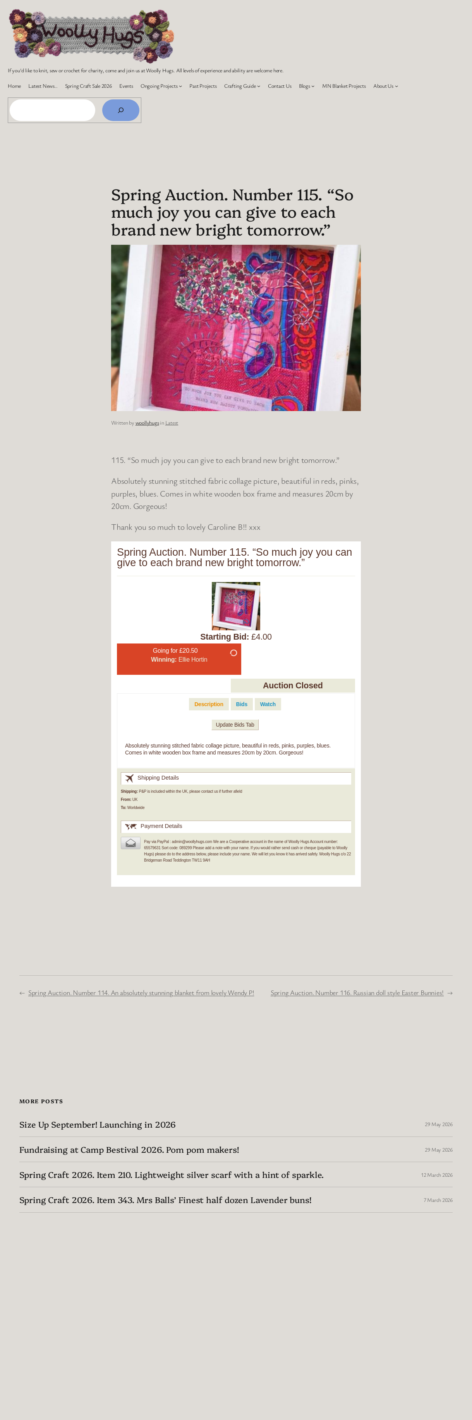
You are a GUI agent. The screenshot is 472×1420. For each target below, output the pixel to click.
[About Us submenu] (396, 85)
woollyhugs (147, 422)
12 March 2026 (437, 1174)
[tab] (209, 704)
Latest (172, 422)
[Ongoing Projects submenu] (180, 85)
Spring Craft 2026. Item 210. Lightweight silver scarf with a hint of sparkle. (171, 1174)
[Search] (120, 110)
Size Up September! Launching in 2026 (97, 1124)
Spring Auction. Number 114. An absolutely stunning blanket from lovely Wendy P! (141, 992)
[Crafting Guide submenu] (258, 85)
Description (208, 704)
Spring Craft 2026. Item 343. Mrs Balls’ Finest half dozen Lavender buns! (165, 1199)
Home (14, 85)
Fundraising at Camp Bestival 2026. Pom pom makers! (129, 1149)
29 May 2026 (439, 1124)
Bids (241, 704)
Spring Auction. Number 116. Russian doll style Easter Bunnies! (357, 992)
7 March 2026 (438, 1199)
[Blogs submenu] (312, 85)
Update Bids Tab (235, 725)
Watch (268, 704)
